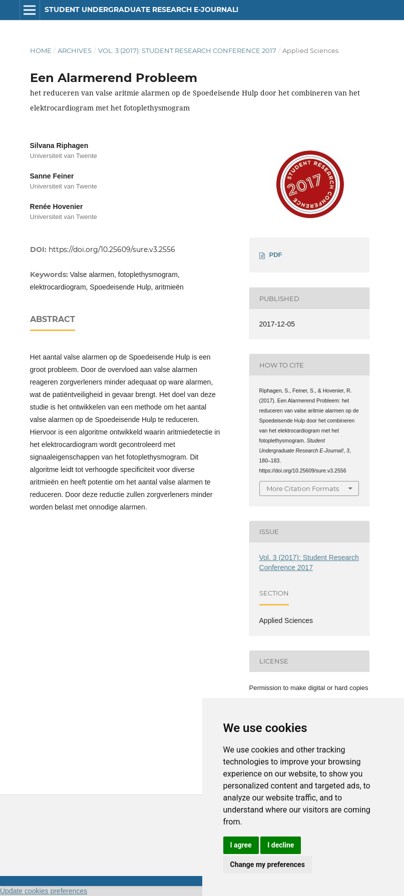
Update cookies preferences (43, 891)
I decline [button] (280, 845)
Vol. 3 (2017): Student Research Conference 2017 (187, 50)
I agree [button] (241, 845)
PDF (275, 254)
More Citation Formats (302, 488)
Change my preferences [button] (267, 864)
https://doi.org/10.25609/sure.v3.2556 (112, 249)
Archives (75, 50)
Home (41, 50)
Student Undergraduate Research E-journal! (141, 9)
